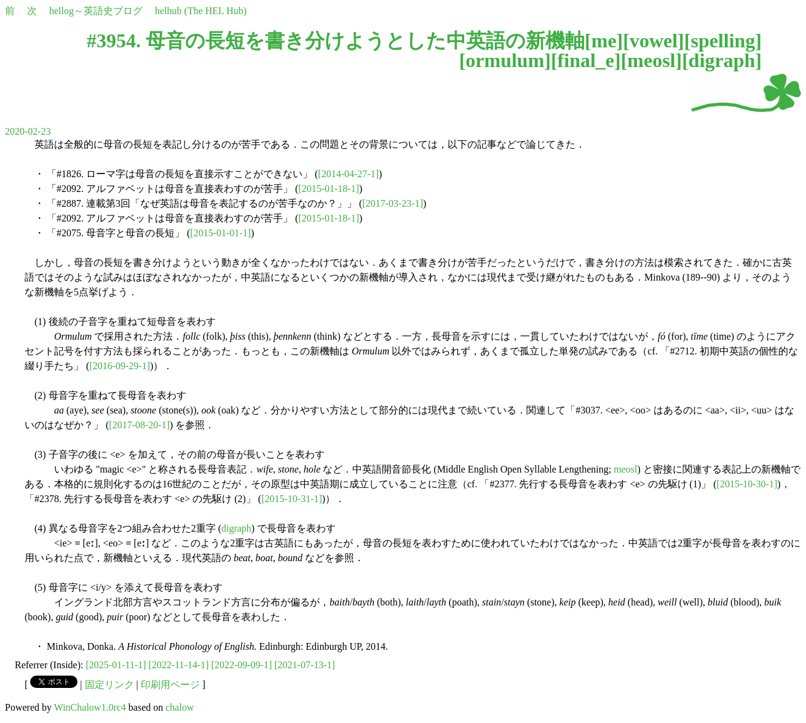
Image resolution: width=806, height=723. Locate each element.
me (604, 41)
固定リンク (109, 684)
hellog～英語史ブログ (96, 11)
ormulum (504, 60)
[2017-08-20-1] (139, 425)
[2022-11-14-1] (179, 665)
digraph (722, 60)
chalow (179, 707)
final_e (586, 60)
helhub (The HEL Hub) (201, 11)
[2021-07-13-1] (304, 665)
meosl (651, 60)
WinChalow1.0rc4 (90, 707)
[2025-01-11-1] (116, 665)
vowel (654, 41)
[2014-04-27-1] (348, 174)
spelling (722, 41)
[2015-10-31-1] (291, 498)
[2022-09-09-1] (241, 665)
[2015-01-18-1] (328, 188)
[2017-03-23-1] (392, 203)
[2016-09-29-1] (119, 366)
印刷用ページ (170, 684)
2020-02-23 (28, 131)
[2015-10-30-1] (747, 484)
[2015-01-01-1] (220, 233)
